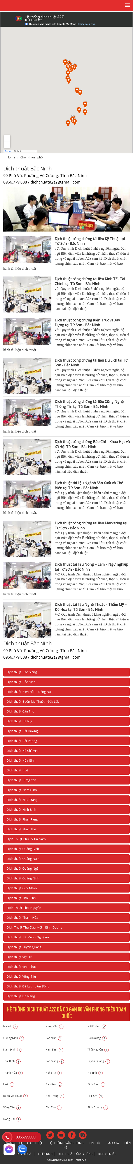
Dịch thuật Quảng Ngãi (23, 868)
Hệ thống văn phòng (66, 1143)
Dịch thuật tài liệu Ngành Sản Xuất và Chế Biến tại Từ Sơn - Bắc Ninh (89, 485)
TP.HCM (95, 1096)
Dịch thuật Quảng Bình (23, 849)
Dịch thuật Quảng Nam (23, 859)
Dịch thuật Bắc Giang (22, 672)
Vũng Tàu (12, 1107)
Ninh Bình (54, 1049)
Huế (8, 1084)
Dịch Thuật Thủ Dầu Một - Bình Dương (34, 927)
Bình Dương (98, 1107)
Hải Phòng (97, 1026)
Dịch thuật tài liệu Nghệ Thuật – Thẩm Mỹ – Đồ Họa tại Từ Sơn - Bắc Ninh (91, 607)
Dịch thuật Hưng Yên (21, 780)
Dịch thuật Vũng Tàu (21, 976)
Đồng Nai (12, 1119)
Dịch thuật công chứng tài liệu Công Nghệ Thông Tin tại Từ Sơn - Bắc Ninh (89, 404)
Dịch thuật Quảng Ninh (23, 878)
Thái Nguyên (98, 1049)
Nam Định (12, 1049)
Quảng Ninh (13, 1038)
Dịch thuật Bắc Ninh (21, 682)
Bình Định (96, 1084)
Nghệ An (54, 1073)
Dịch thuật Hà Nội (19, 721)
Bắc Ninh (54, 1038)
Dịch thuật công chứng (75, 1154)
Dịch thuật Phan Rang (22, 819)
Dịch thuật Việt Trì (19, 957)
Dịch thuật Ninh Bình (21, 809)
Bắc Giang (55, 1061)
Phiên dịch (45, 1154)
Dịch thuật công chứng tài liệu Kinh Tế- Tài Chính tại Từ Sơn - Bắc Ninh (90, 281)
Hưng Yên (54, 1026)
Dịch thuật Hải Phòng (22, 741)
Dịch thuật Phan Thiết (22, 829)
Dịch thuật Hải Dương (22, 731)
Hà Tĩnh (95, 1073)
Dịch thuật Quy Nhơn (22, 888)
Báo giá (113, 1143)
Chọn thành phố (31, 157)
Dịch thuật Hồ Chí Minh (23, 751)
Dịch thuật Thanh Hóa (22, 917)
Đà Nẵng (54, 1084)
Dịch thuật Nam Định (22, 790)
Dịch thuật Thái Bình (21, 898)
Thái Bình (12, 1061)
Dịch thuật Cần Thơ (20, 711)
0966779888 (25, 1137)
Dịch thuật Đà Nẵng (21, 996)
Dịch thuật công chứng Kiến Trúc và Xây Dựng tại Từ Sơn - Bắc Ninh (87, 323)
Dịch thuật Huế (17, 770)
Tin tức (95, 1143)
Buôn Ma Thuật (15, 1096)
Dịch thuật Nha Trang (22, 800)
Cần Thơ (53, 1107)
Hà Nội (10, 1026)
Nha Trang (55, 1096)
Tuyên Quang (99, 1061)
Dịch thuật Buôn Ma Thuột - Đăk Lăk (33, 701)
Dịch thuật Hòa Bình (21, 760)
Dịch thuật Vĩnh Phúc (21, 967)
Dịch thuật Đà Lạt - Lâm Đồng (28, 986)
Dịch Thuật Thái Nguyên (24, 908)
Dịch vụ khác (107, 1154)
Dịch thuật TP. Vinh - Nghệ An (28, 937)
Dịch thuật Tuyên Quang (24, 947)
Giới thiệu (35, 1143)
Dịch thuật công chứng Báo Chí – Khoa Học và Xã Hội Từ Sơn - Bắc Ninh (92, 444)
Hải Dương (97, 1038)
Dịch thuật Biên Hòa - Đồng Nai (29, 692)
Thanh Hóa (13, 1073)
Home (11, 157)
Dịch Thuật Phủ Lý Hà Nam (26, 839)
